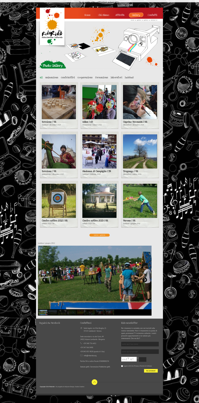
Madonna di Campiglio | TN (96, 171)
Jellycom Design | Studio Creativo (74, 387)
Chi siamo (103, 15)
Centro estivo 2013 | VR (95, 220)
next (144, 280)
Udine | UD (87, 121)
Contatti (152, 15)
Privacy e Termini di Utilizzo (143, 366)
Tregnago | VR (130, 171)
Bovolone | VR (49, 121)
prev (44, 280)
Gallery (139, 20)
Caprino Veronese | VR (135, 121)
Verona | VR (129, 220)
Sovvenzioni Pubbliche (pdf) (100, 367)
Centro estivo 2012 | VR (55, 220)
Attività (119, 15)
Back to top (94, 382)
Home (132, 20)
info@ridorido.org (90, 356)
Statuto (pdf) (84, 367)
